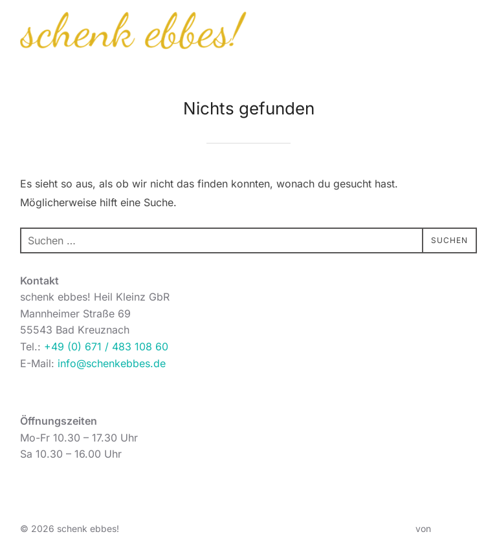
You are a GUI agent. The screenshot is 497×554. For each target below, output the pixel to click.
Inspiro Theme (383, 528)
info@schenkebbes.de (112, 363)
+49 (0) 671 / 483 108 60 (106, 346)
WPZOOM (455, 528)
